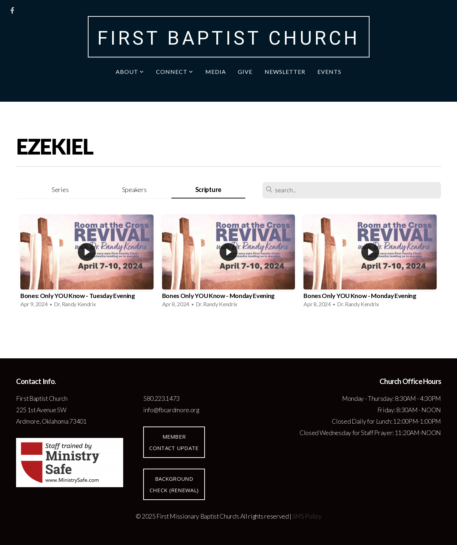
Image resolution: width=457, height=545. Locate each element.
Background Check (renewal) (174, 484)
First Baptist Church (228, 38)
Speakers (134, 189)
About (130, 71)
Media (215, 71)
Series (60, 189)
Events (329, 71)
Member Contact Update (174, 442)
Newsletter (285, 71)
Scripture (208, 189)
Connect (174, 71)
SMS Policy (307, 516)
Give (245, 71)
